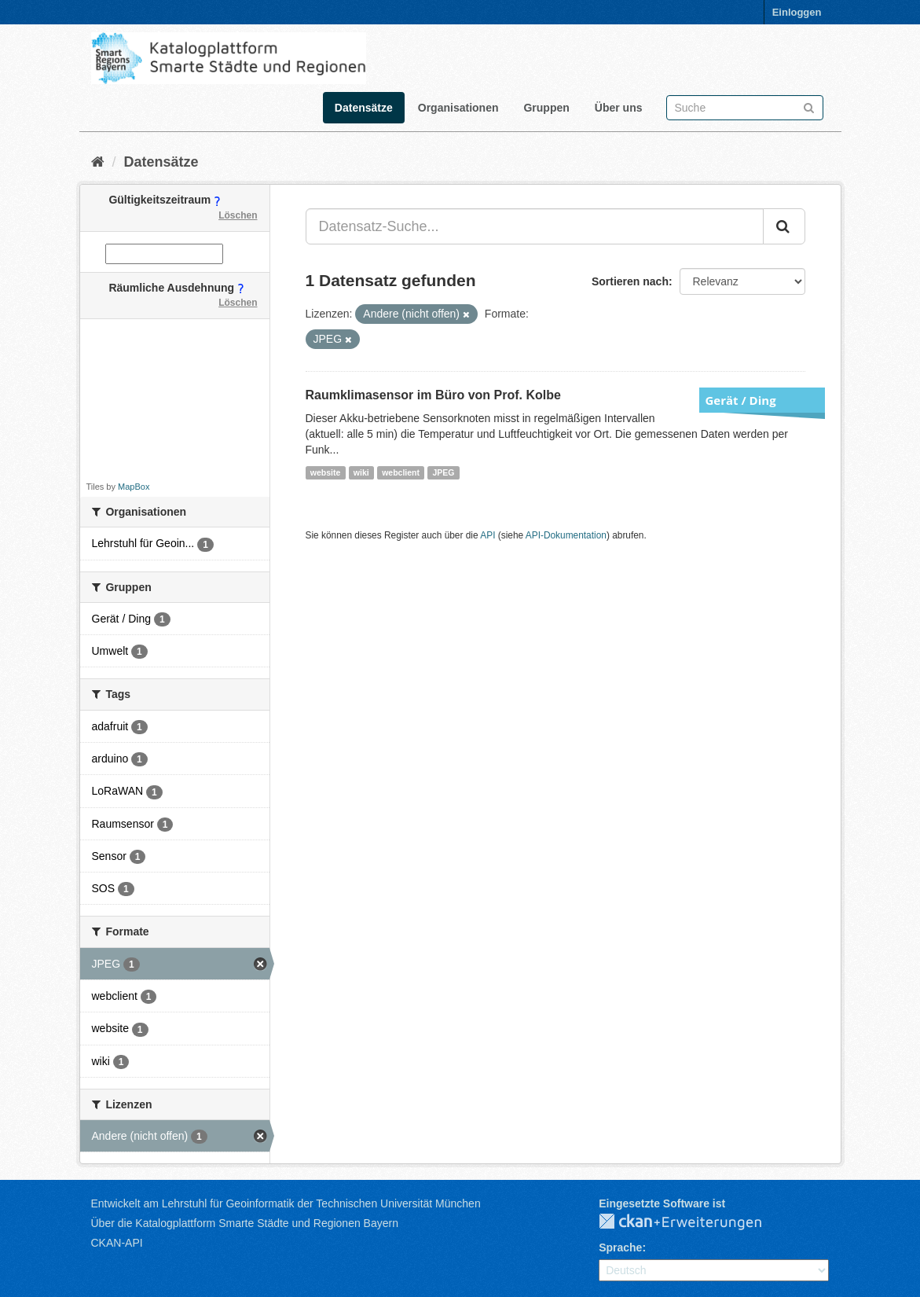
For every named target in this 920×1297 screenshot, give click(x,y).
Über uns (619, 107)
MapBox (133, 486)
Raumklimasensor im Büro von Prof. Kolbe (433, 395)
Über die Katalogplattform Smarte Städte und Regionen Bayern (244, 1223)
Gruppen (546, 107)
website (325, 472)
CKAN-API (117, 1242)
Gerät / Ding (741, 400)
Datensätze (364, 107)
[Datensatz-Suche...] (535, 226)
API (487, 535)
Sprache (620, 1247)
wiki (361, 472)
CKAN (693, 1222)
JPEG (443, 472)
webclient (401, 472)
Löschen (237, 215)
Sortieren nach (630, 281)
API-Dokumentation (566, 535)
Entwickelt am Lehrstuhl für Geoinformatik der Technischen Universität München (286, 1203)
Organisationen (458, 107)
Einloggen (797, 12)
